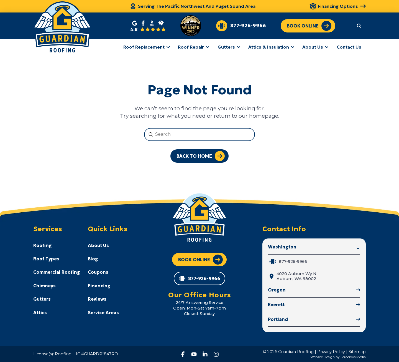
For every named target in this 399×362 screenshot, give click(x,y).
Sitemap (357, 351)
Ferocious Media (353, 357)
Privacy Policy (331, 351)
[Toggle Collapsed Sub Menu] (56, 245)
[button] (359, 25)
